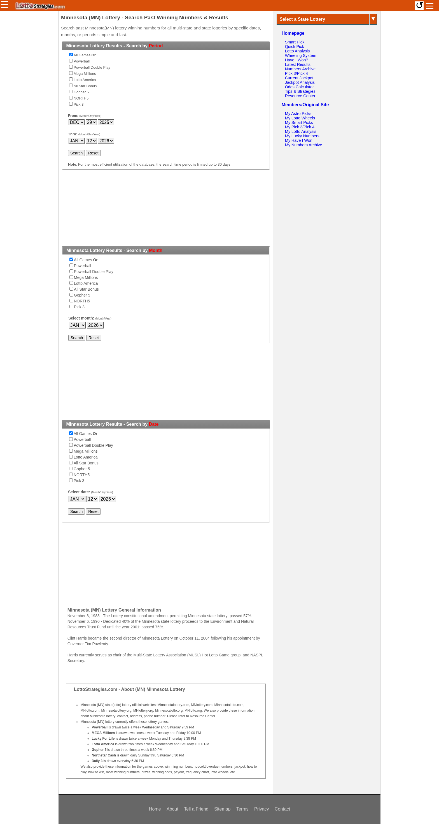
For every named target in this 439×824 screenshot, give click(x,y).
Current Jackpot (299, 78)
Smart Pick (295, 42)
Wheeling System (300, 55)
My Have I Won (298, 140)
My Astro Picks (298, 113)
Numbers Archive (300, 69)
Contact (282, 809)
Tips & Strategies (300, 91)
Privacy (261, 809)
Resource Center (300, 96)
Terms (242, 809)
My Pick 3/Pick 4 (300, 127)
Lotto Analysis (297, 51)
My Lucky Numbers (302, 136)
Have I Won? (296, 60)
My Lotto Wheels (300, 118)
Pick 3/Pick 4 (296, 73)
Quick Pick (294, 46)
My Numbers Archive (303, 145)
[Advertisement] (166, 211)
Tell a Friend (196, 809)
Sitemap (222, 809)
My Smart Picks (299, 122)
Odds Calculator (299, 87)
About (172, 809)
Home (155, 809)
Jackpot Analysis (300, 82)
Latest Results (297, 64)
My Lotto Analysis (300, 131)
